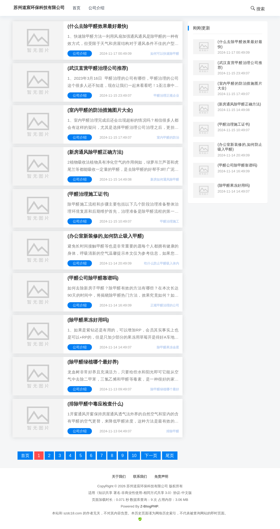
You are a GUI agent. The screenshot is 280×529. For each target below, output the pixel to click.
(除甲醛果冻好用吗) (88, 320)
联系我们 (140, 477)
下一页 (151, 455)
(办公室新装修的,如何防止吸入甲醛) (105, 236)
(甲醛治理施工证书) (88, 194)
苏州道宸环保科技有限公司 (147, 486)
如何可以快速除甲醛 (164, 54)
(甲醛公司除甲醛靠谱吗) (92, 278)
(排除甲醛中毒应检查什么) (95, 404)
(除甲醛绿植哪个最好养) (92, 362)
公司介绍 (96, 8)
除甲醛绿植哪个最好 (164, 389)
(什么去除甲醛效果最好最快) (97, 26)
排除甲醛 (172, 431)
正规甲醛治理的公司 (164, 305)
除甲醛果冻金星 (168, 347)
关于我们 (119, 477)
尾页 (170, 455)
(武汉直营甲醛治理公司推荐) (97, 68)
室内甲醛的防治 (168, 137)
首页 (76, 8)
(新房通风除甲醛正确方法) (95, 152)
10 (134, 455)
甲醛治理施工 (169, 221)
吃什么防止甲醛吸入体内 (161, 263)
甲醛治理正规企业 (166, 95)
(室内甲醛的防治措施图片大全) (100, 110)
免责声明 (161, 477)
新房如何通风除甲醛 (164, 179)
